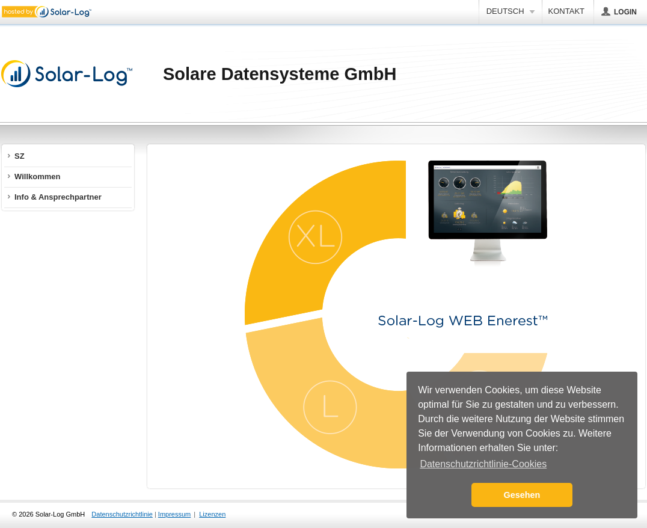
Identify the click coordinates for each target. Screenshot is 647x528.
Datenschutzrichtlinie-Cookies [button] (483, 464)
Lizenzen (212, 514)
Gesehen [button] (522, 495)
